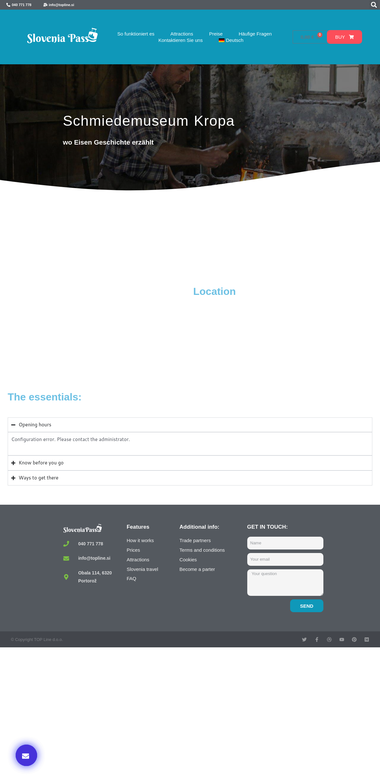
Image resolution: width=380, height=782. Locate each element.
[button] (373, 4)
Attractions (181, 33)
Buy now (299, 716)
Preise (216, 33)
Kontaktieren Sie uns (180, 40)
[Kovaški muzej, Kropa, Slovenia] (99, 333)
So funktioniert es (135, 33)
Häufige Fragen (255, 33)
